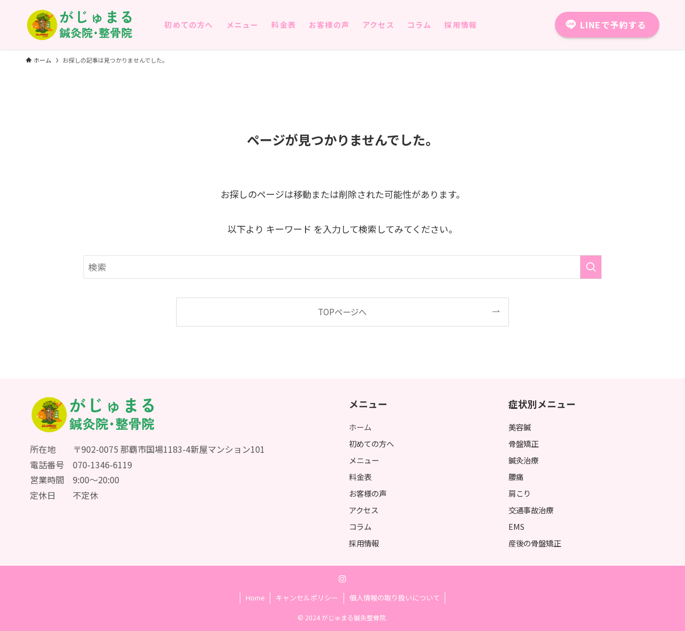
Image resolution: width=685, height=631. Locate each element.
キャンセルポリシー (307, 597)
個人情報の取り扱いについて (394, 597)
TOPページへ (342, 311)
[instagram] (342, 579)
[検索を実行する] (591, 267)
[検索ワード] (342, 267)
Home (255, 597)
